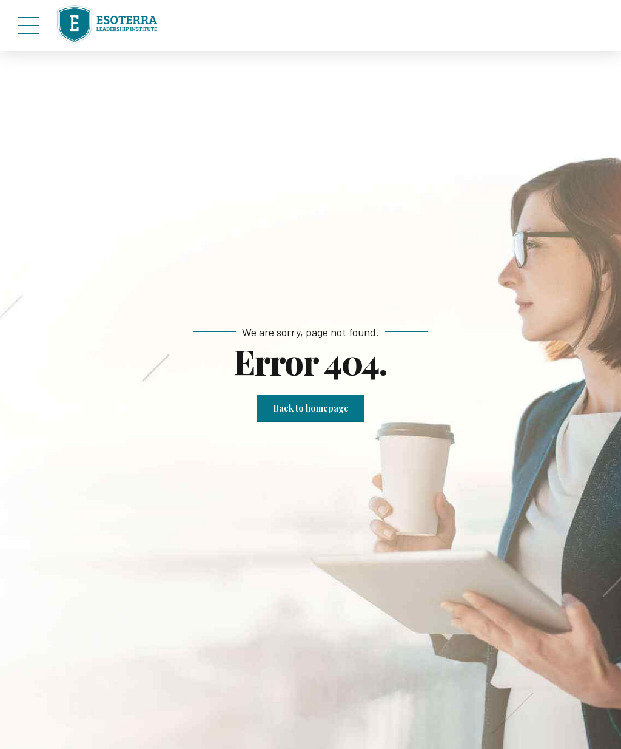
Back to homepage (311, 408)
